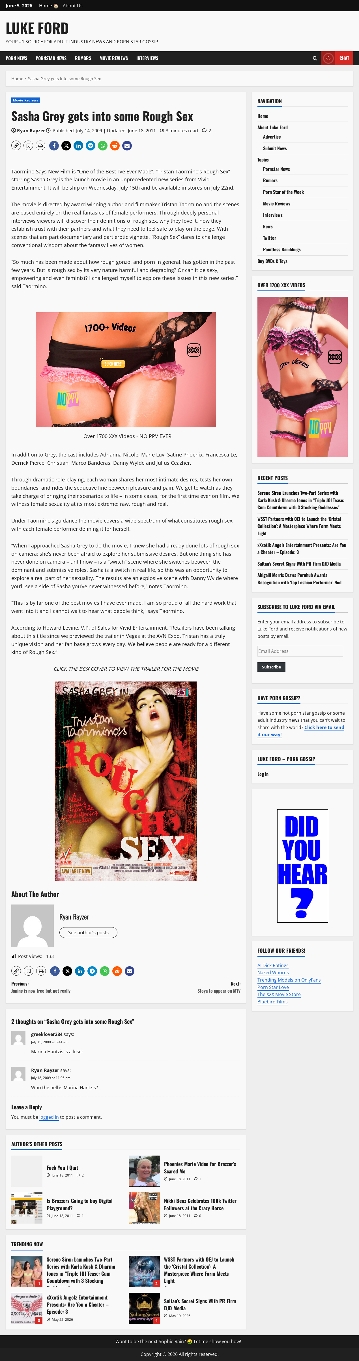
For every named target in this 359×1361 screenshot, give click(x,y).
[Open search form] (315, 58)
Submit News (275, 148)
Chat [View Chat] (335, 58)
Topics (263, 159)
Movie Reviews (114, 58)
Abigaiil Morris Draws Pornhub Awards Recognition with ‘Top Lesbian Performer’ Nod (299, 579)
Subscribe (271, 667)
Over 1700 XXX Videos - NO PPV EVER (127, 436)
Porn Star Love (273, 987)
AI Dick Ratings (273, 965)
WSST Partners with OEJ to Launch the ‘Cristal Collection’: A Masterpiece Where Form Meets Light (144, 1271)
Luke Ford (37, 27)
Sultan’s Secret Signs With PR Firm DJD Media (144, 1308)
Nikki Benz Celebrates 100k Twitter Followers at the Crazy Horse (144, 1208)
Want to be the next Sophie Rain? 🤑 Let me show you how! (178, 1341)
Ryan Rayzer (31, 131)
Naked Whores (273, 972)
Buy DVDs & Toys (272, 261)
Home (262, 115)
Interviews (147, 58)
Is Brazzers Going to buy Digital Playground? (26, 1208)
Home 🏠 (49, 6)
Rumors (83, 58)
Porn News (16, 58)
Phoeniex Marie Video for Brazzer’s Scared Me (144, 1171)
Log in (262, 773)
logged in (49, 1117)
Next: (183, 987)
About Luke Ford (272, 127)
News (268, 226)
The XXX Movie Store (279, 994)
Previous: (68, 987)
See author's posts (90, 932)
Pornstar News (51, 58)
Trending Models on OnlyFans (289, 980)
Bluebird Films (272, 1002)
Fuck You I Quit (26, 1171)
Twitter (269, 237)
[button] (16, 145)
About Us (73, 6)
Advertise (272, 136)
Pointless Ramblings (282, 249)
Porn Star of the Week (283, 191)
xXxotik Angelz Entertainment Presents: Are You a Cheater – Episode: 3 (26, 1308)
